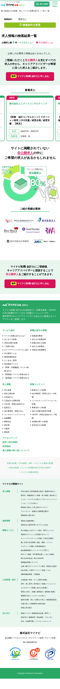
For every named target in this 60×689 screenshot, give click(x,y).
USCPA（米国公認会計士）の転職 (44, 416)
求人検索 (7, 390)
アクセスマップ (9, 438)
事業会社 (7, 421)
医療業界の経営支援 (37, 604)
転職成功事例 (37, 336)
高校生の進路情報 (27, 521)
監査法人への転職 (39, 390)
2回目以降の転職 (10, 343)
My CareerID (38, 558)
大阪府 (6, 428)
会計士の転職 (41, 588)
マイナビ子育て (42, 550)
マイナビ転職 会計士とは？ (15, 336)
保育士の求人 (40, 600)
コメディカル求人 (38, 596)
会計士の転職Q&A (39, 339)
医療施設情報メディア (29, 562)
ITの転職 (23, 463)
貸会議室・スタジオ (44, 617)
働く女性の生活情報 (28, 542)
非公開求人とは (46, 42)
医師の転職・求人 (27, 600)
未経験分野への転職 (40, 421)
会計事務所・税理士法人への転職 (44, 395)
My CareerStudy (26, 558)
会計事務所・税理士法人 (14, 411)
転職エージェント (48, 584)
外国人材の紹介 (26, 608)
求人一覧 (45, 11)
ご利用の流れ (9, 346)
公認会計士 (8, 397)
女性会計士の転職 (39, 425)
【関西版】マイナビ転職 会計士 (16, 374)
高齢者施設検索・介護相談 (30, 574)
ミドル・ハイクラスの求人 (30, 499)
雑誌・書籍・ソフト (44, 542)
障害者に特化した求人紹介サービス (33, 507)
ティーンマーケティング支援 (31, 538)
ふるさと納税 (48, 554)
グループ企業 (50, 638)
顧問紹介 (40, 592)
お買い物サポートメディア (30, 566)
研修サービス (25, 613)
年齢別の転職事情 (39, 350)
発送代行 (24, 617)
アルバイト (46, 499)
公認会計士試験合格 (12, 400)
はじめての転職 (10, 339)
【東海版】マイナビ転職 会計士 (16, 378)
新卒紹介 (37, 584)
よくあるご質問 (10, 360)
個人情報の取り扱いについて (15, 450)
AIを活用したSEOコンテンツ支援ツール (35, 570)
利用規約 (6, 446)
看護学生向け (49, 491)
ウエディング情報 (27, 546)
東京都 (6, 425)
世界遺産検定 (40, 546)
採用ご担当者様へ (10, 442)
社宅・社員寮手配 (27, 621)
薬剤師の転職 (49, 592)
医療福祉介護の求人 (28, 515)
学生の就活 (25, 491)
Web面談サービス (11, 364)
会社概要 (8, 638)
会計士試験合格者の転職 (41, 411)
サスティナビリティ (30, 638)
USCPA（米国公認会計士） (15, 404)
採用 (41, 638)
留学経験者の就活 (36, 491)
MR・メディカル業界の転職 (41, 463)
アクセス (16, 638)
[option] (30, 118)
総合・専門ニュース (45, 530)
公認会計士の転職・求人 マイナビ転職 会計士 (21, 11)
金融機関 (7, 418)
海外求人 (53, 495)
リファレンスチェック (43, 621)
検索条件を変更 (31, 25)
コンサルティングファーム (14, 414)
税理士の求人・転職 (28, 592)
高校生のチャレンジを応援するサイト (34, 534)
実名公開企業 (9, 393)
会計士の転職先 (38, 346)
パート (53, 499)
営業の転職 (11, 463)
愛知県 (6, 432)
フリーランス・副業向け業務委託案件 (34, 511)
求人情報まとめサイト (29, 530)
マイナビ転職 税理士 (30, 472)
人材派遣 (24, 580)
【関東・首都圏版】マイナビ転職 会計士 (16, 369)
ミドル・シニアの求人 (29, 503)
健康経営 (32, 617)
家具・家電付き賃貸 (49, 566)
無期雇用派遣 (51, 600)
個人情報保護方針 (30, 642)
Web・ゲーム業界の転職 (37, 580)
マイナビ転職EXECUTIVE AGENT (36, 468)
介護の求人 (25, 604)
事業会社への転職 (39, 407)
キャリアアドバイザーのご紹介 (16, 350)
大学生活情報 (48, 538)
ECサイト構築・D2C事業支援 (31, 554)
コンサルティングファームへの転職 (44, 402)
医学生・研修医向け (28, 495)
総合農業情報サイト (28, 550)
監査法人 (7, 407)
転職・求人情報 (42, 495)
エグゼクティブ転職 (28, 588)
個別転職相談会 (10, 357)
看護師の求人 (25, 596)
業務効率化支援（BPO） (41, 613)
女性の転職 (14, 468)
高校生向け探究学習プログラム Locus (34, 525)
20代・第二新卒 (26, 584)
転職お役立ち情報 (39, 343)
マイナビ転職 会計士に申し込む (30, 76)
